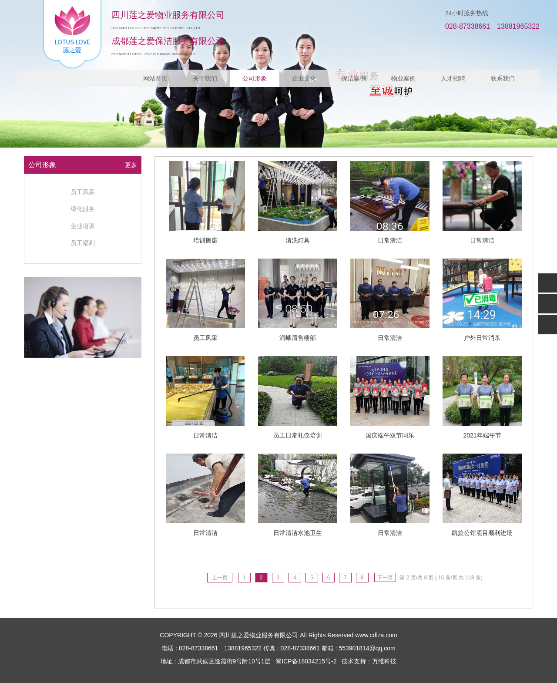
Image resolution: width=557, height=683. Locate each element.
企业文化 (304, 78)
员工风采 (82, 191)
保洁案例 (354, 78)
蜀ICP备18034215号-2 (305, 661)
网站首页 (155, 78)
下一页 (385, 578)
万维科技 (384, 661)
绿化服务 (82, 208)
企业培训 (82, 225)
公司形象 (254, 78)
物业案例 (403, 78)
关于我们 (205, 78)
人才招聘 (453, 78)
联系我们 (502, 78)
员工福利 (82, 242)
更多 (131, 164)
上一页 (220, 578)
